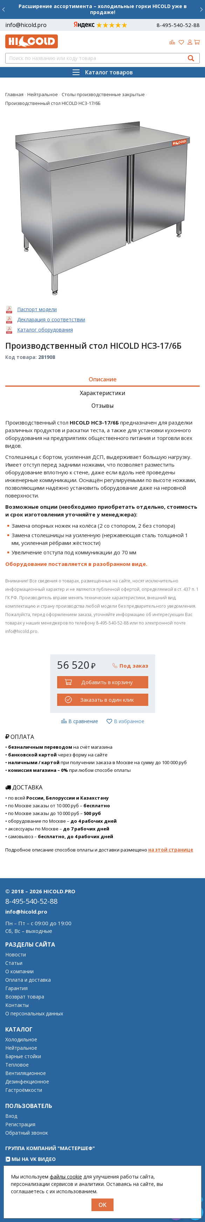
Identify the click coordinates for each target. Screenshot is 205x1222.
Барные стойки (23, 1056)
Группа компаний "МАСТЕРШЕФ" (50, 1148)
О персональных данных (34, 1013)
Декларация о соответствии (51, 319)
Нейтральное (21, 1048)
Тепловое (17, 1064)
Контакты (17, 1005)
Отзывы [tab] (102, 405)
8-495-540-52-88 (178, 24)
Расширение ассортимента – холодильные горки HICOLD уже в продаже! (103, 9)
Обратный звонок (26, 1132)
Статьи (13, 963)
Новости (15, 954)
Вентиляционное (25, 1073)
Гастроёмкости (23, 1090)
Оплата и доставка (28, 979)
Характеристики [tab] (102, 393)
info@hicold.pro (26, 25)
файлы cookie (66, 1176)
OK (102, 1205)
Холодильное (21, 1039)
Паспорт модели (37, 309)
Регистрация (20, 1124)
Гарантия (16, 988)
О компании (19, 971)
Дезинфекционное (27, 1081)
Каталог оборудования (45, 329)
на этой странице (170, 850)
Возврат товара (24, 996)
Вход (11, 1116)
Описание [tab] (103, 379)
